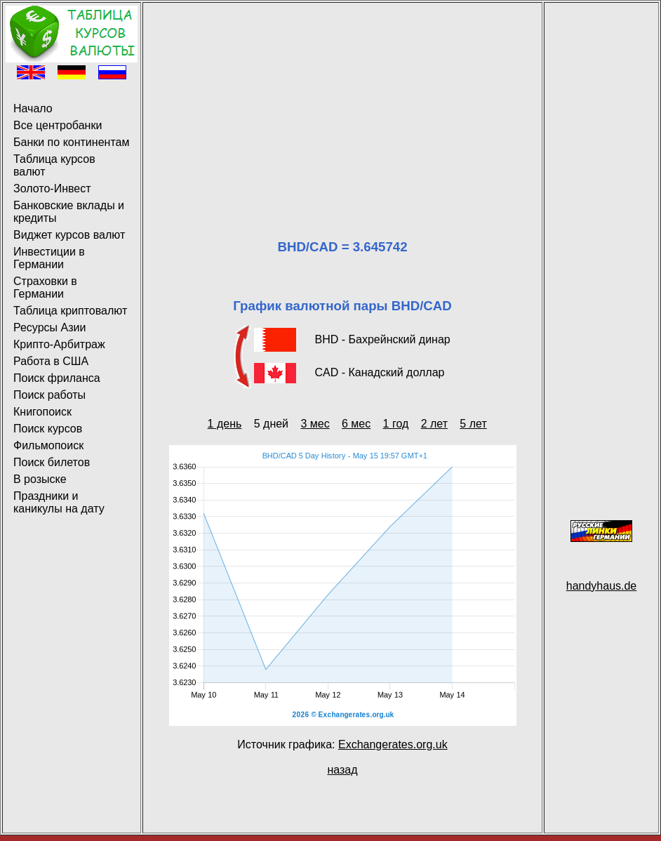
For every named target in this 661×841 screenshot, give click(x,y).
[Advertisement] (342, 104)
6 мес (356, 424)
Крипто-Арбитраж (59, 344)
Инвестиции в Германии (49, 258)
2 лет (434, 424)
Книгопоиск (42, 412)
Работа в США (50, 361)
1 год (396, 424)
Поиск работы (49, 395)
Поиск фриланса (56, 378)
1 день (225, 424)
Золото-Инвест (52, 188)
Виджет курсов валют (69, 235)
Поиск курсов (47, 429)
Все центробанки (57, 125)
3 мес (314, 424)
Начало (33, 108)
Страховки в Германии (45, 287)
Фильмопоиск (48, 445)
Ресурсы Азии (49, 327)
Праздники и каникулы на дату (59, 502)
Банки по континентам (71, 142)
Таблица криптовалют (70, 311)
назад (342, 770)
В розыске (40, 479)
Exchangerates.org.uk (393, 744)
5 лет (473, 424)
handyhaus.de (601, 586)
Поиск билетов (51, 462)
